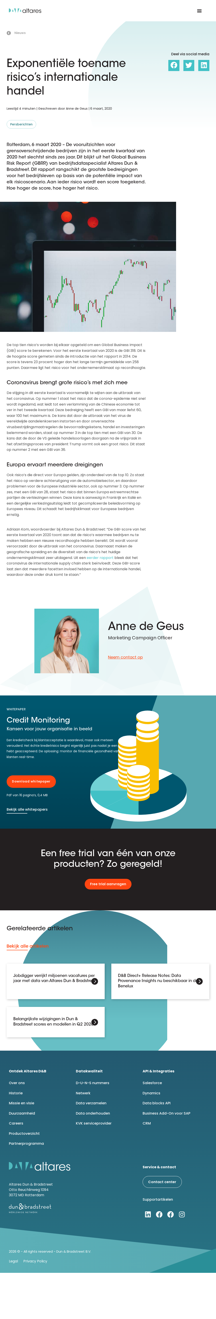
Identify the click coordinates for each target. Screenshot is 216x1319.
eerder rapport (100, 557)
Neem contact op (125, 657)
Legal (13, 1261)
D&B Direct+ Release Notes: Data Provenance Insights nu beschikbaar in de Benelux (158, 981)
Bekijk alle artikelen (28, 946)
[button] (199, 10)
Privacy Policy (35, 1261)
